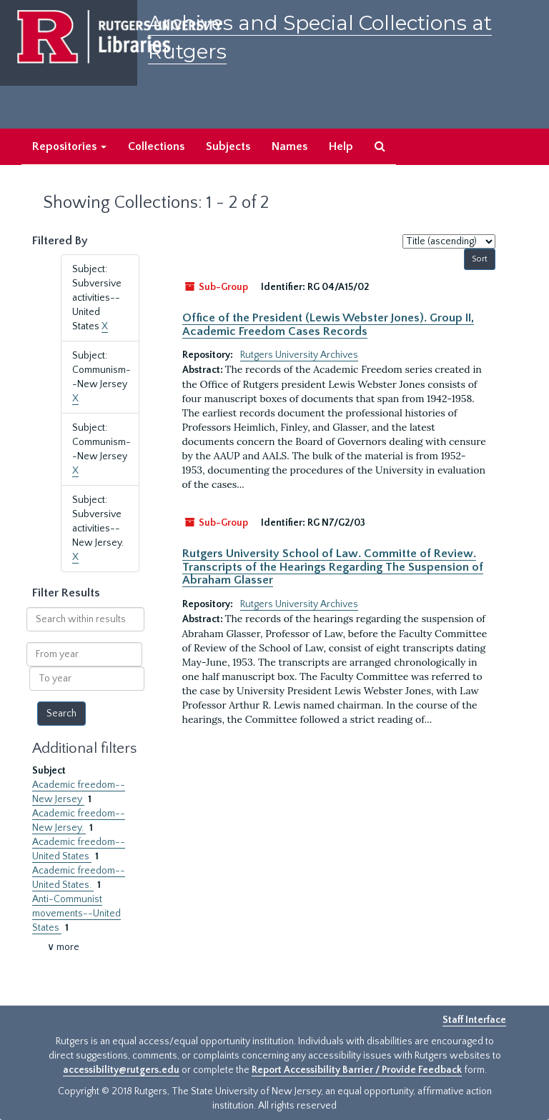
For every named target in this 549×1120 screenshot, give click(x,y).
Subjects (228, 146)
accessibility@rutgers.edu (121, 1070)
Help (341, 146)
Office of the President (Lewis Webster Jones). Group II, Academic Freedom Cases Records (328, 324)
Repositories (69, 146)
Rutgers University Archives (299, 355)
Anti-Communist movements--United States (76, 914)
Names (289, 146)
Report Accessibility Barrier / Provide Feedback (357, 1070)
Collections (156, 146)
